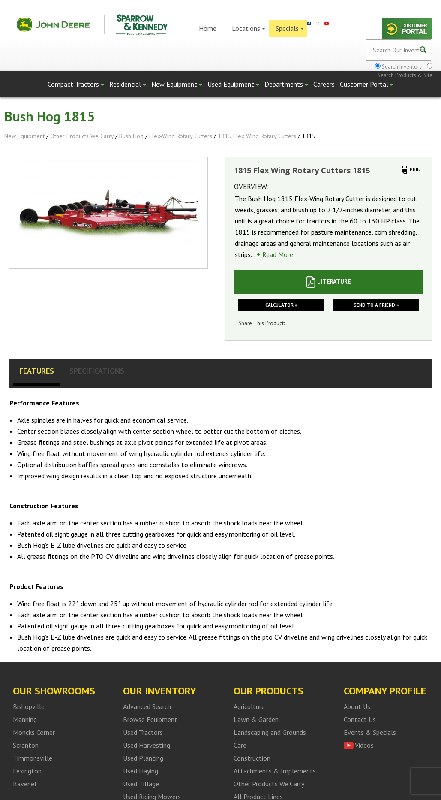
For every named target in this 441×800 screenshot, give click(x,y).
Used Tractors (143, 732)
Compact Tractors (76, 84)
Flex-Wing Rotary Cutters (180, 136)
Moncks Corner (34, 732)
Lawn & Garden (256, 719)
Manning (25, 719)
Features (36, 371)
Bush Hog (131, 136)
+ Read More (275, 254)
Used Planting (143, 758)
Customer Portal (366, 84)
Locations (248, 28)
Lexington (27, 771)
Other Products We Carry (82, 136)
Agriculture (249, 706)
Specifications (96, 371)
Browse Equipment (150, 719)
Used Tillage (141, 783)
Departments (286, 84)
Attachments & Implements (275, 771)
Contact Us (360, 719)
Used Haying (140, 771)
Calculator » (281, 305)
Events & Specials (370, 732)
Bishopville (29, 706)
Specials (290, 28)
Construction (252, 758)
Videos (364, 745)
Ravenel (24, 783)
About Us (357, 706)
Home (207, 28)
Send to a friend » (376, 305)
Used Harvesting (146, 745)
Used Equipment (233, 84)
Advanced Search (147, 706)
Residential (127, 84)
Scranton (26, 745)
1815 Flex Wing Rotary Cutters (257, 136)
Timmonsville (32, 758)
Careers (324, 84)
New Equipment (176, 84)
